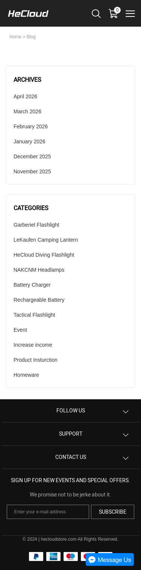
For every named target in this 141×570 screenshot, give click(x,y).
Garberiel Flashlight (36, 225)
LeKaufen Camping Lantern (46, 240)
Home (15, 36)
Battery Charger (32, 285)
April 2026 (25, 96)
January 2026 (29, 141)
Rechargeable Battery (39, 300)
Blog (31, 36)
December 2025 (32, 156)
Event (20, 330)
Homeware (26, 375)
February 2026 (31, 126)
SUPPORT (70, 434)
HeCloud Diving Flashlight (44, 255)
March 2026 (27, 111)
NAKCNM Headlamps (39, 270)
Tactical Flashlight (34, 315)
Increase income (33, 345)
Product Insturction (36, 360)
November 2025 (32, 171)
